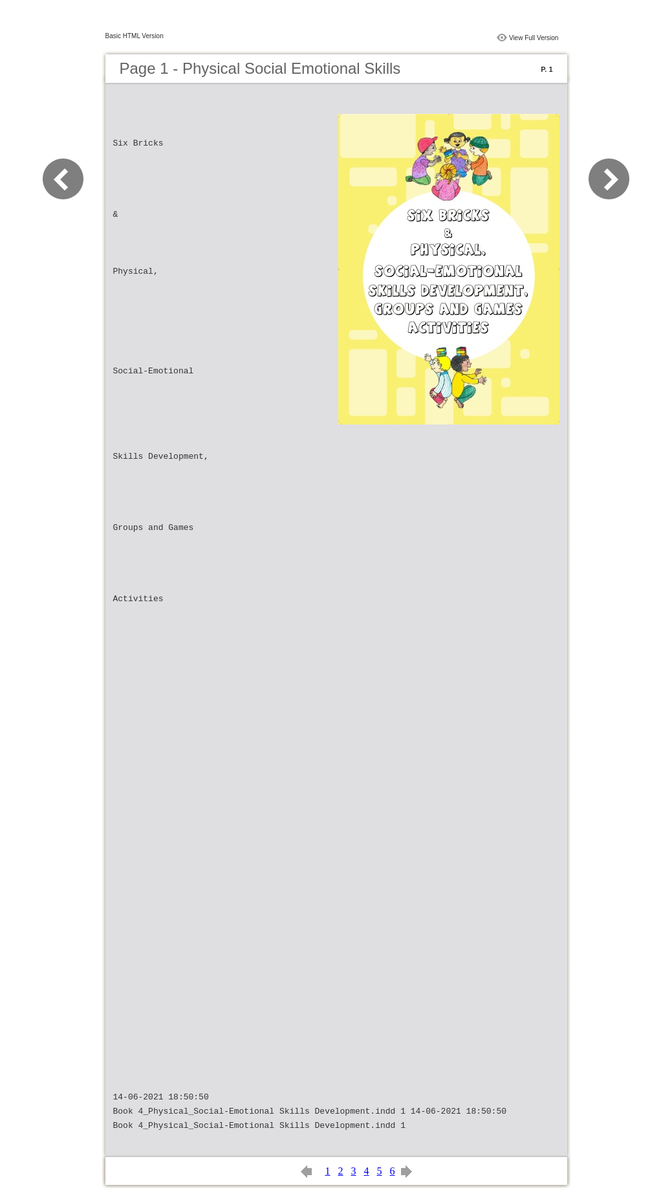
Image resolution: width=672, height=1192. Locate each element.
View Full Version (534, 37)
